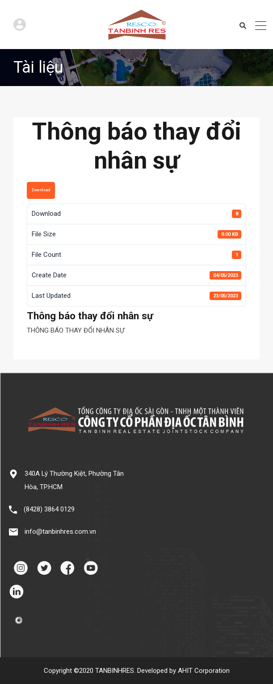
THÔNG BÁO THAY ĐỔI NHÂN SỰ (75, 330)
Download (41, 190)
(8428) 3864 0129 (49, 509)
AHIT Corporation (204, 671)
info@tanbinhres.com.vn (60, 531)
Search (242, 26)
